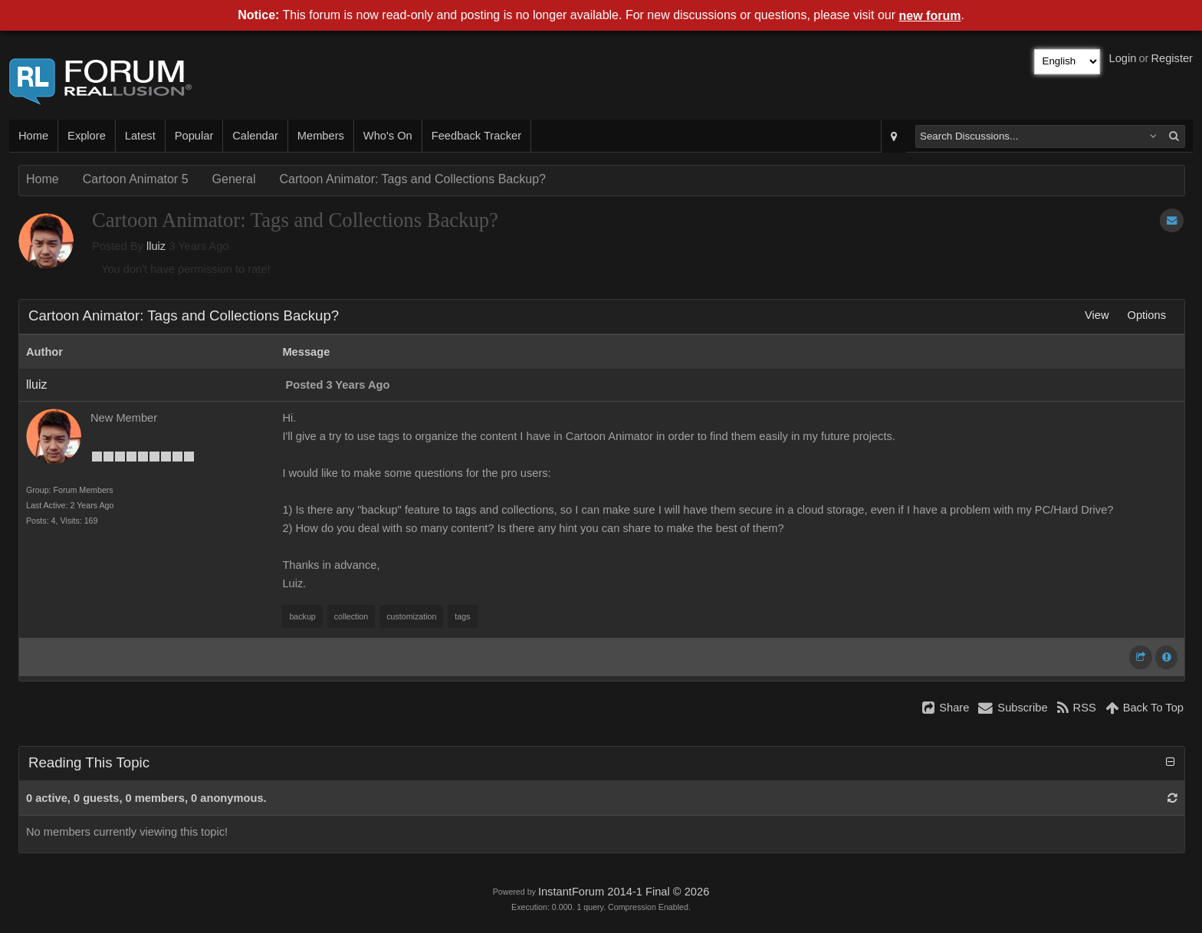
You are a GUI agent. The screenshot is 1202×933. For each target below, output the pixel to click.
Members (320, 136)
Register (1172, 58)
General (234, 179)
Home (33, 136)
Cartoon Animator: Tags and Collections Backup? (412, 179)
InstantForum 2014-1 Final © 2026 (623, 891)
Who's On (388, 136)
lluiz (156, 246)
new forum (930, 15)
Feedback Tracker (476, 136)
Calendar (255, 136)
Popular (194, 136)
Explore (86, 136)
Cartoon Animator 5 (136, 179)
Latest (140, 136)
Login (1123, 58)
